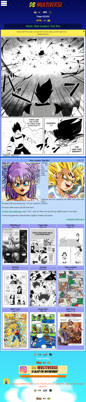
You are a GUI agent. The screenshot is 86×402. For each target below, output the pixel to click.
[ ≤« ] (39, 12)
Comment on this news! (75, 219)
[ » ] (39, 20)
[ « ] (45, 12)
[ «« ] (35, 12)
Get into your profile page (12, 211)
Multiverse (45, 5)
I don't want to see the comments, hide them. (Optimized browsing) (43, 376)
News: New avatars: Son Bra (43, 26)
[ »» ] (48, 20)
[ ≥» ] (44, 20)
